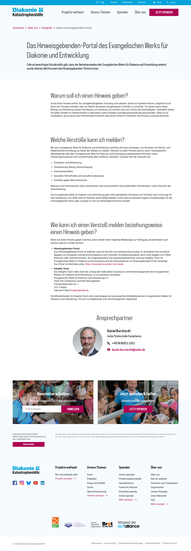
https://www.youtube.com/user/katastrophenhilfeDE (35, 483)
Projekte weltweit (73, 12)
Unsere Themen (100, 12)
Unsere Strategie (159, 491)
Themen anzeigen (95, 495)
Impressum (96, 543)
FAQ (153, 500)
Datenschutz (110, 543)
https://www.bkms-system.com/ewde (104, 264)
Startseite (18, 27)
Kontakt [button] (142, 2)
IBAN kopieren (29, 445)
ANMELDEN (73, 409)
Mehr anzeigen (126, 500)
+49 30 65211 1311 (123, 343)
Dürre (90, 474)
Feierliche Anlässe (128, 487)
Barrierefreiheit (153, 543)
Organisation (157, 487)
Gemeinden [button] (127, 2)
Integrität (47, 27)
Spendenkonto (126, 483)
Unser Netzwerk (158, 496)
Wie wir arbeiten (159, 479)
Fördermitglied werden (130, 479)
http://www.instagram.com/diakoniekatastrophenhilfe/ (22, 483)
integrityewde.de (79, 290)
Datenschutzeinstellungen (131, 543)
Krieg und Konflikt (96, 483)
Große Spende (126, 496)
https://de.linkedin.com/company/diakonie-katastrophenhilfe (42, 483)
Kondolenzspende (128, 491)
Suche (171, 2)
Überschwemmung (96, 491)
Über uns (140, 12)
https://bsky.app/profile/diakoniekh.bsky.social (29, 483)
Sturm (90, 487)
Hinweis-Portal (170, 543)
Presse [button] (114, 2)
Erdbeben (92, 479)
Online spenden (127, 474)
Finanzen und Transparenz (164, 483)
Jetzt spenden (138, 409)
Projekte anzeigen (63, 479)
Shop (157, 2)
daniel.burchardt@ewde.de (128, 349)
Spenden (122, 12)
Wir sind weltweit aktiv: (66, 474)
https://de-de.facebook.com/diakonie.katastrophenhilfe (15, 483)
